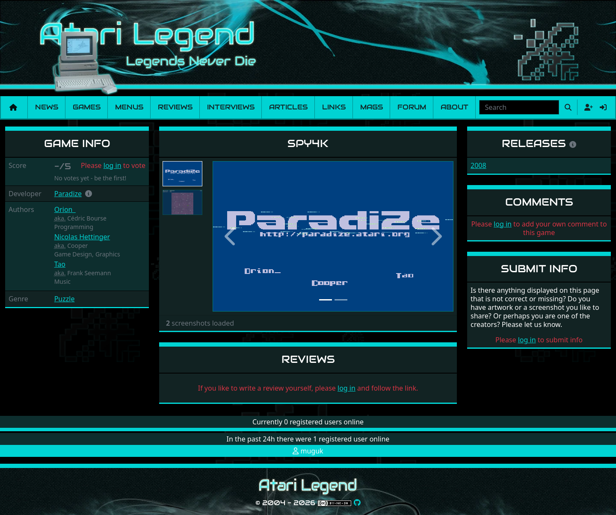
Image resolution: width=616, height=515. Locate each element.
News (46, 107)
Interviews (231, 107)
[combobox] (519, 107)
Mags (371, 107)
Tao (59, 264)
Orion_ (65, 209)
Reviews (175, 107)
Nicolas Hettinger (82, 236)
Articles (288, 107)
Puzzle (64, 298)
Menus (129, 107)
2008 (478, 165)
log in (112, 165)
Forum (411, 107)
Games (87, 107)
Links (334, 107)
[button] (88, 193)
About (454, 107)
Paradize (68, 193)
